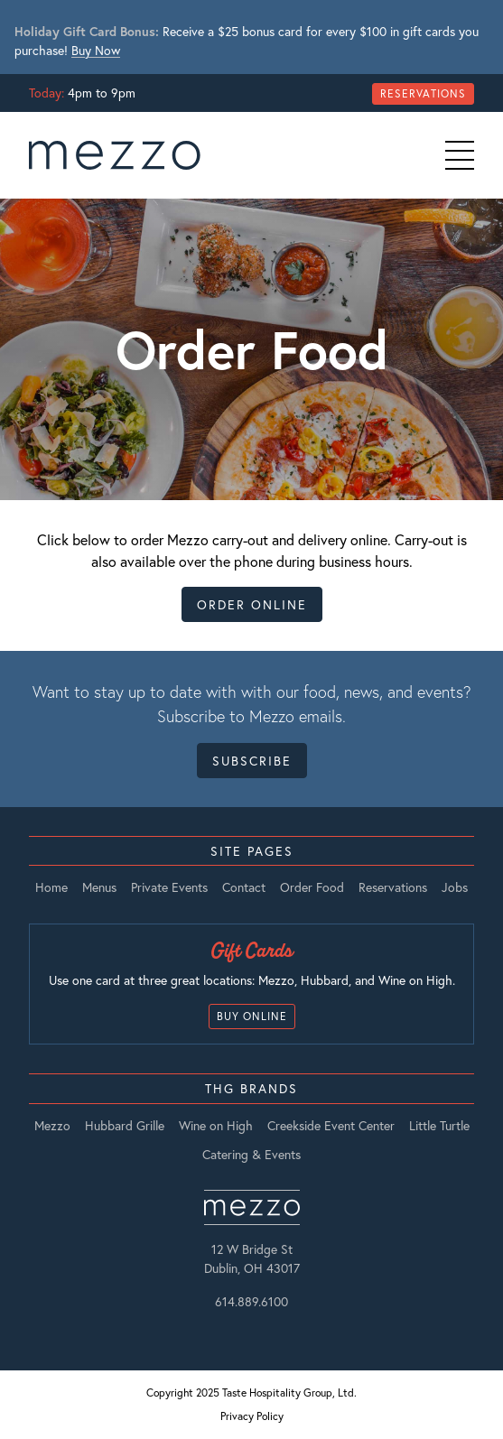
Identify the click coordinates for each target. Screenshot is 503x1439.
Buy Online (252, 1016)
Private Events (169, 887)
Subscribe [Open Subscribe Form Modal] (252, 760)
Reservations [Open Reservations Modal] (423, 93)
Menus (99, 887)
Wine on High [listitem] (216, 1126)
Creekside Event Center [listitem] (331, 1126)
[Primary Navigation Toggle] (459, 155)
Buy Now (95, 50)
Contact (243, 887)
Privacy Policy (252, 1416)
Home (51, 887)
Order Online (252, 604)
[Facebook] (264, 1333)
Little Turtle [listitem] (439, 1126)
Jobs (455, 887)
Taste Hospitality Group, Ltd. (289, 1392)
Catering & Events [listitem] (251, 1154)
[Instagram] (240, 1333)
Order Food (312, 887)
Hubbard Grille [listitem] (124, 1126)
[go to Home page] (114, 155)
